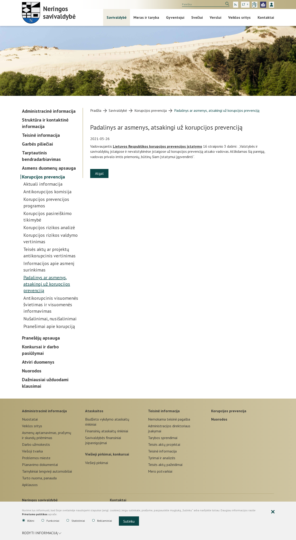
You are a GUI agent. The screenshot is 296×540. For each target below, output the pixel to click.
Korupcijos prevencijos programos (46, 202)
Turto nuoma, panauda (39, 478)
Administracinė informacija (49, 111)
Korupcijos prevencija (43, 177)
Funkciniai (50, 521)
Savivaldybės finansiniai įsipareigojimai (103, 440)
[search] (205, 4)
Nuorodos (31, 371)
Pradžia (95, 110)
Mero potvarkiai (160, 471)
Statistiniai (76, 521)
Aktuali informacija (42, 184)
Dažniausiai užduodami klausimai (45, 383)
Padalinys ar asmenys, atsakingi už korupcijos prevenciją (46, 284)
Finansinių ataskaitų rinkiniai (106, 431)
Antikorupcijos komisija (47, 192)
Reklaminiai (102, 521)
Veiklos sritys (239, 17)
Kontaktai (266, 17)
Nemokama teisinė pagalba (169, 419)
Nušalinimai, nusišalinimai (50, 319)
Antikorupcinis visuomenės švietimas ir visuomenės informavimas (50, 304)
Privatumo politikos (34, 514)
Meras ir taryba (146, 17)
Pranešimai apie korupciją (49, 326)
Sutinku (129, 521)
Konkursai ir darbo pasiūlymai (40, 350)
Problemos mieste (36, 458)
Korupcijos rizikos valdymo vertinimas (50, 238)
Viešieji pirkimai (96, 462)
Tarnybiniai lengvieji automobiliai (47, 471)
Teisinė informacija (41, 135)
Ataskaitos (94, 411)
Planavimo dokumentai (40, 464)
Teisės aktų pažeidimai (165, 464)
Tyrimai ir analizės (161, 458)
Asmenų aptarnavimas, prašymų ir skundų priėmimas (46, 435)
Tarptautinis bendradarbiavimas (41, 156)
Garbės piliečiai (37, 144)
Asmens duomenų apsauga (49, 168)
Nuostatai (30, 419)
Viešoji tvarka (32, 451)
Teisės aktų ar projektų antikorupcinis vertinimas (49, 252)
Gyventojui (175, 17)
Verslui (215, 17)
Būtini (28, 521)
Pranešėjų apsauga (41, 338)
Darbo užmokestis (36, 444)
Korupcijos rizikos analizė (49, 228)
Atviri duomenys (38, 362)
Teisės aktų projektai (164, 444)
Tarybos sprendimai (162, 437)
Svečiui (197, 17)
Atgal (99, 173)
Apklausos (30, 484)
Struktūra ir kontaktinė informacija (45, 123)
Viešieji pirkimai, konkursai (107, 454)
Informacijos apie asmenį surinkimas (48, 266)
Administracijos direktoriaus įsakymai (169, 428)
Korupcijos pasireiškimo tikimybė (47, 216)
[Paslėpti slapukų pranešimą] (272, 512)
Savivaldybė (116, 17)
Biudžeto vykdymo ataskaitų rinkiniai (107, 422)
